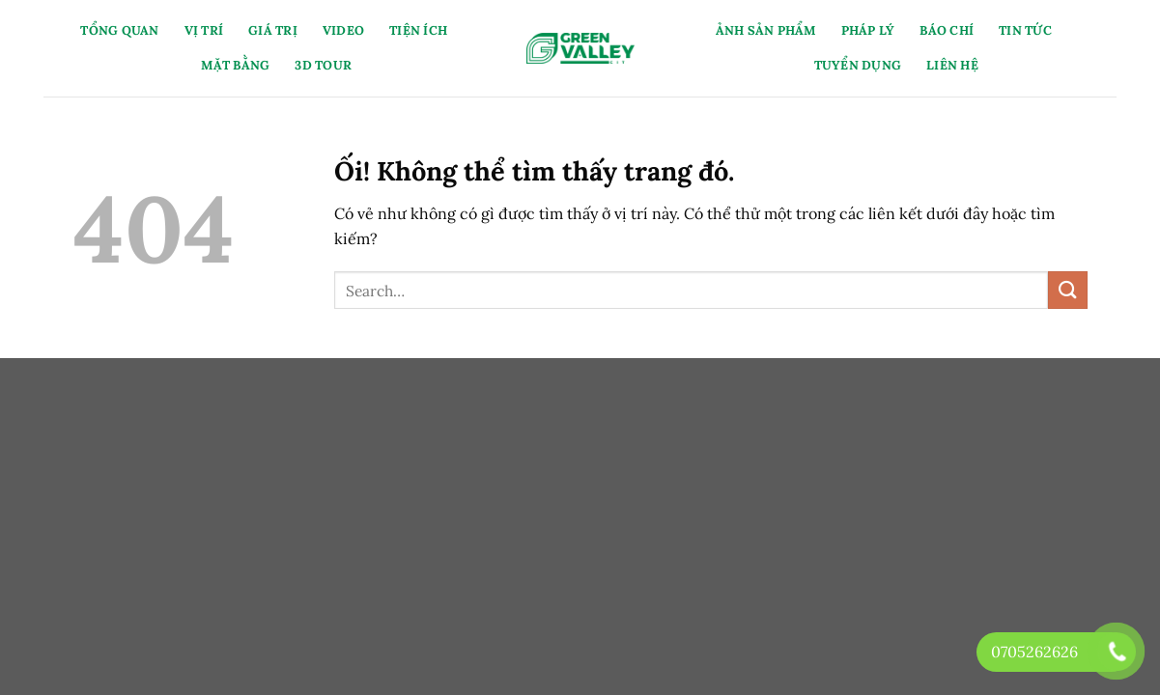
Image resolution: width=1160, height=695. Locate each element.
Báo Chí (947, 30)
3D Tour (323, 65)
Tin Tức (1025, 30)
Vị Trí (204, 30)
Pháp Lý (868, 30)
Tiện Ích (418, 30)
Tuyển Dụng (858, 65)
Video (343, 30)
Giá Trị (272, 30)
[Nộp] (1067, 290)
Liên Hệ (952, 65)
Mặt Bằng (235, 65)
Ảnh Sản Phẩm (766, 30)
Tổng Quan (119, 30)
